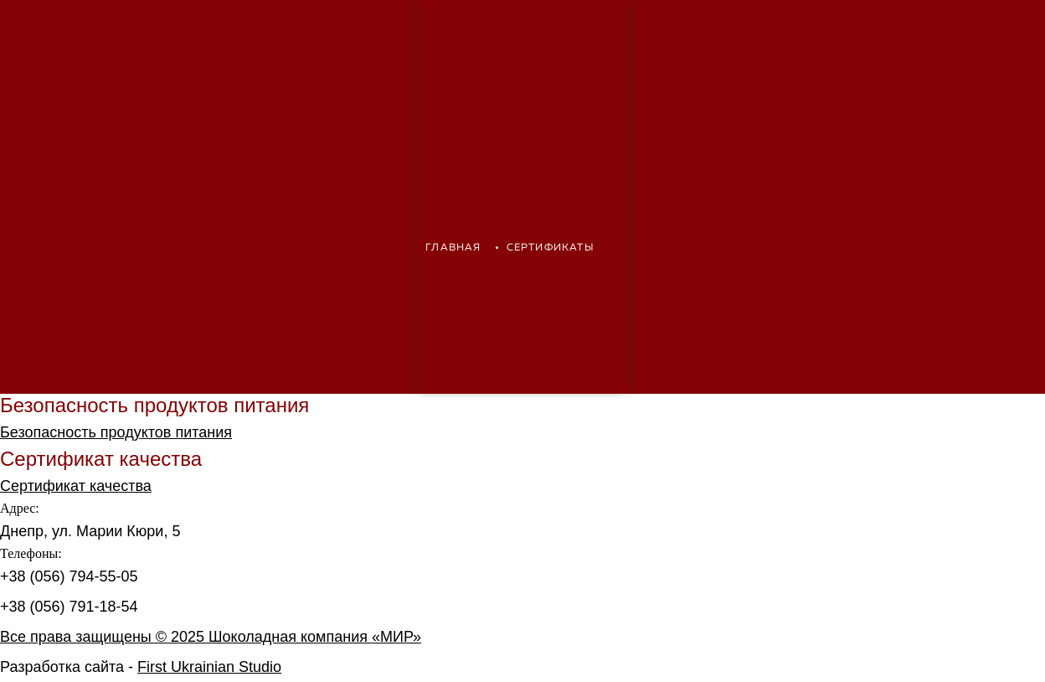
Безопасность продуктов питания (116, 432)
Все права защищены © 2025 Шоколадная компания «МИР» (210, 636)
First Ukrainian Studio (209, 667)
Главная (453, 248)
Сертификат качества (76, 486)
